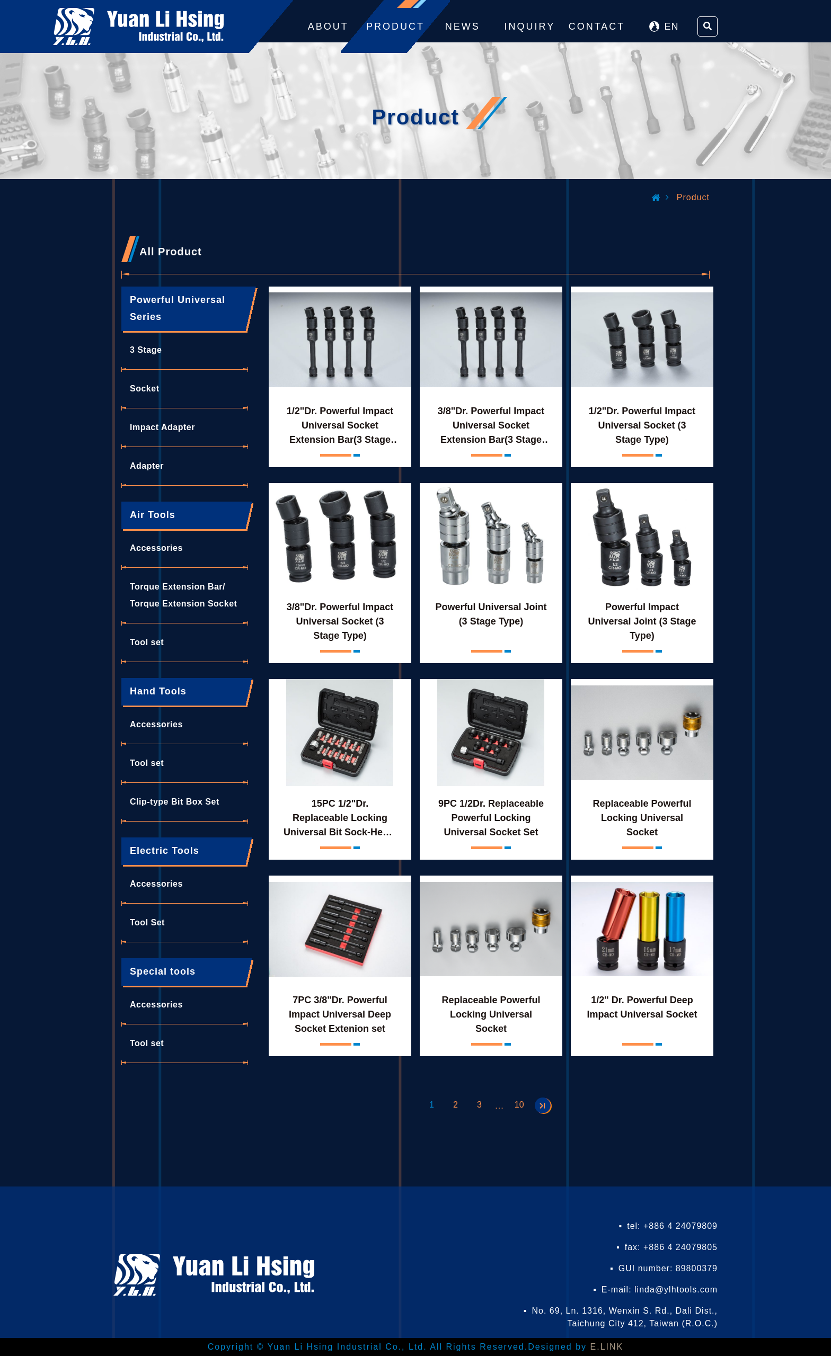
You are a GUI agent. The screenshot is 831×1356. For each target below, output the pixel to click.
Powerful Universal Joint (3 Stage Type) (490, 614)
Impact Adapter (162, 427)
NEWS (462, 26)
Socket (144, 388)
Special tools (163, 971)
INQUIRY (530, 26)
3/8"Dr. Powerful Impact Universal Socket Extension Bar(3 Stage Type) (491, 427)
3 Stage (146, 349)
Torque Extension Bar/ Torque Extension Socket (183, 595)
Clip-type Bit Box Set (174, 801)
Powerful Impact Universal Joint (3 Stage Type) (642, 621)
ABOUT (328, 26)
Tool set (147, 642)
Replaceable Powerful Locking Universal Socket (642, 817)
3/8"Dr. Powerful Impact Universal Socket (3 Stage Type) (340, 621)
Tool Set (147, 922)
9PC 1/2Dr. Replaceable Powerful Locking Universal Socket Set (491, 817)
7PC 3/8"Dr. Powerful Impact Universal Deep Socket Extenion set (340, 1014)
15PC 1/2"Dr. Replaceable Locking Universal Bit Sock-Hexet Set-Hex (340, 819)
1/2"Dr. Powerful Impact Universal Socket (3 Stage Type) (642, 425)
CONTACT (597, 26)
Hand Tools (158, 691)
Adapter (147, 465)
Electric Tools (164, 850)
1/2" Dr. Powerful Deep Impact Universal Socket (642, 1007)
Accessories (156, 547)
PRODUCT (395, 26)
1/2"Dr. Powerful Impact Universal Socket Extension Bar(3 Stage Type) (340, 427)
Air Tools (152, 515)
